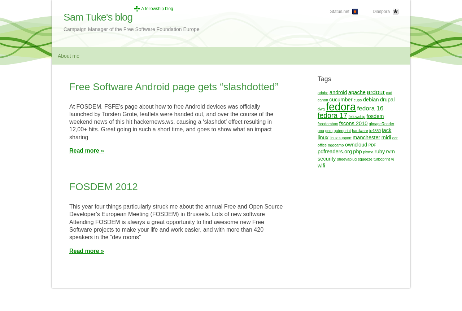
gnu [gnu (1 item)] (321, 130)
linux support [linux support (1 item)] (340, 138)
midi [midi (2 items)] (386, 137)
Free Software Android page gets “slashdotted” (173, 86)
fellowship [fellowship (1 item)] (356, 116)
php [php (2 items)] (357, 151)
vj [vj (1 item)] (392, 159)
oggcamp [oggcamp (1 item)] (336, 145)
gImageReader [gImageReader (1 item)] (382, 124)
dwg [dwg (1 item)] (321, 109)
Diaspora (381, 11)
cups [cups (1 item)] (358, 100)
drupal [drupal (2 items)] (387, 99)
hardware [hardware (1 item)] (360, 130)
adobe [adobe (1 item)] (323, 93)
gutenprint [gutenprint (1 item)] (342, 130)
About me (68, 56)
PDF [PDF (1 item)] (372, 145)
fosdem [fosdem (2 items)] (375, 116)
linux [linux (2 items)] (323, 137)
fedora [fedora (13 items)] (341, 107)
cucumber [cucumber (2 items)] (340, 99)
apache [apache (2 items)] (357, 92)
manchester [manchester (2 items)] (366, 137)
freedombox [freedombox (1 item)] (328, 124)
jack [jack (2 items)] (386, 130)
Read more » (86, 151)
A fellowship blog (157, 8)
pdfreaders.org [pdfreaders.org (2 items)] (335, 151)
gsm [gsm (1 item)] (328, 130)
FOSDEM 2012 (103, 186)
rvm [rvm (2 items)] (390, 151)
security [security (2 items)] (327, 159)
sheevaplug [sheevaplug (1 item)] (347, 159)
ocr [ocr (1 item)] (395, 138)
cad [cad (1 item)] (389, 93)
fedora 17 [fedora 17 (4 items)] (332, 115)
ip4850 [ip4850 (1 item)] (375, 130)
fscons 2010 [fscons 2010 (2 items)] (353, 123)
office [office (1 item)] (322, 145)
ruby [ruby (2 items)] (380, 151)
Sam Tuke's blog (98, 17)
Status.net (339, 11)
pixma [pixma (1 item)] (368, 152)
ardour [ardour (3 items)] (376, 92)
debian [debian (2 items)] (371, 99)
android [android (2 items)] (338, 92)
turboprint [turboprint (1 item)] (382, 159)
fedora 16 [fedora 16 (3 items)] (370, 108)
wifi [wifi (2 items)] (321, 165)
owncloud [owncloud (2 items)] (356, 145)
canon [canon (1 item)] (323, 100)
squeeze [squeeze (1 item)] (365, 159)
